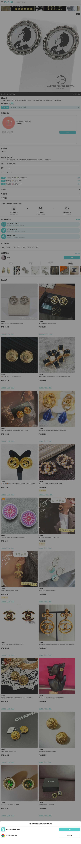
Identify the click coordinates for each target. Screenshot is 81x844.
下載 (69, 829)
